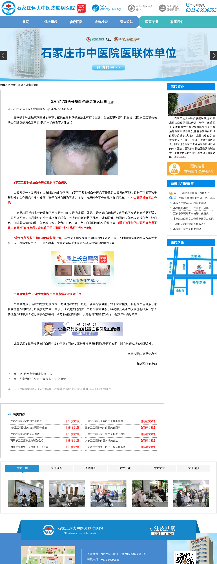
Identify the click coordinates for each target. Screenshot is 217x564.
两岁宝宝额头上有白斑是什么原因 (29, 447)
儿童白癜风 (32, 85)
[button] (3, 55)
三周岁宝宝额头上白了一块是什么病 (105, 447)
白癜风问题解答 (182, 183)
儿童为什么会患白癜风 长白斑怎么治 (42, 378)
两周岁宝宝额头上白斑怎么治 (26, 441)
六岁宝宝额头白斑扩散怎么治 (101, 441)
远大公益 (126, 22)
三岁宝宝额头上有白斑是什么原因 (104, 421)
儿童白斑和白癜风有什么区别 (189, 224)
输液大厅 (67, 504)
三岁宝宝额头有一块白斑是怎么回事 (105, 434)
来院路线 (177, 243)
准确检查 (101, 22)
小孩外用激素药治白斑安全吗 (189, 203)
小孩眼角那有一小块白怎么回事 (191, 208)
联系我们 (176, 22)
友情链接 (193, 468)
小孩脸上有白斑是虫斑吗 (187, 229)
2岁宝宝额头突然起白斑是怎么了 (28, 421)
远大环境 (22, 468)
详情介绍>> (180, 157)
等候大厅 (108, 504)
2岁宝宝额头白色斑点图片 (24, 434)
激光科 (191, 504)
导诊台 (150, 504)
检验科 (26, 504)
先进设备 (56, 468)
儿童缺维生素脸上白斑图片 (194, 193)
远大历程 (50, 22)
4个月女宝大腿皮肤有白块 (35, 373)
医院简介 (177, 87)
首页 (25, 22)
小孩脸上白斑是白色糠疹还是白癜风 (193, 218)
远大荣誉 (159, 468)
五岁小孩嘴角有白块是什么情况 (191, 213)
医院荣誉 (151, 22)
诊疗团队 (76, 22)
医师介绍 (90, 468)
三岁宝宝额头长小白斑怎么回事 (102, 428)
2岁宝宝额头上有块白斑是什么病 (28, 428)
